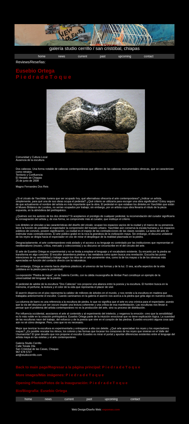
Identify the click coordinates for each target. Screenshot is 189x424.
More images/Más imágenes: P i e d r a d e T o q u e (60, 375)
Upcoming (124, 56)
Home (42, 56)
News (61, 56)
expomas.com (111, 409)
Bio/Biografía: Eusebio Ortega (41, 391)
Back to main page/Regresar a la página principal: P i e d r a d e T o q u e (78, 367)
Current (82, 56)
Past (103, 56)
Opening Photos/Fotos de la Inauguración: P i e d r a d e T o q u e (71, 383)
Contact (149, 56)
